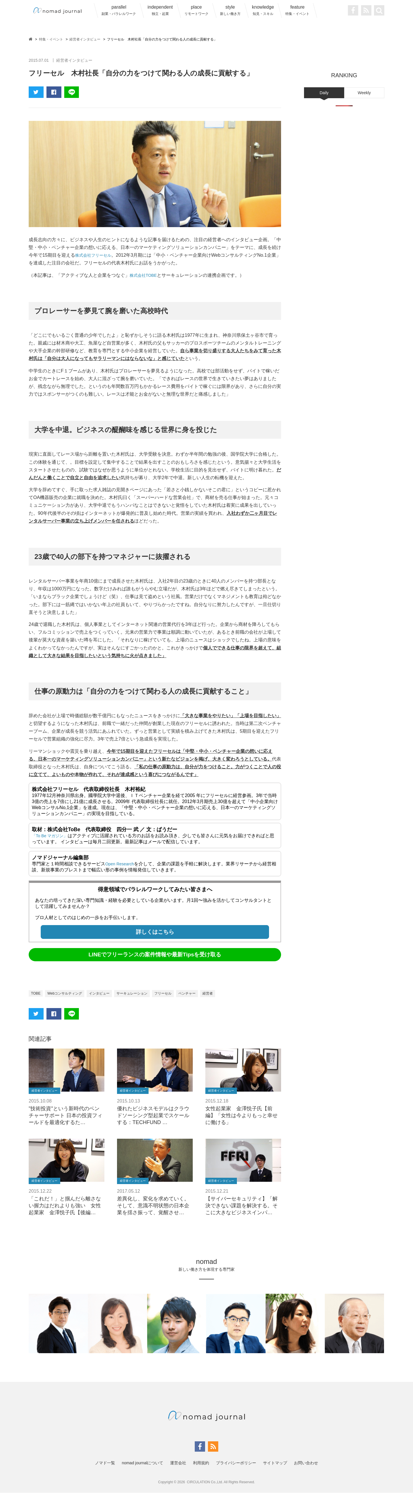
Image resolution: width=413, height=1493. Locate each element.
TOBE (36, 993)
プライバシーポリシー (236, 1463)
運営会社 (178, 1463)
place (196, 10)
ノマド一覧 (105, 1463)
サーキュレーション (145, 993)
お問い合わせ (306, 1463)
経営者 (230, 993)
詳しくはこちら (155, 932)
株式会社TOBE (145, 275)
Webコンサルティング (69, 993)
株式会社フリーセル (95, 255)
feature (297, 10)
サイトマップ (275, 1463)
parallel (119, 10)
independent (160, 10)
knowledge (263, 10)
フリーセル (180, 993)
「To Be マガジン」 (52, 835)
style (230, 10)
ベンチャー (207, 993)
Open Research (121, 863)
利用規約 (201, 1463)
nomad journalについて (142, 1463)
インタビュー (108, 993)
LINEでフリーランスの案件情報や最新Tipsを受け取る (155, 955)
